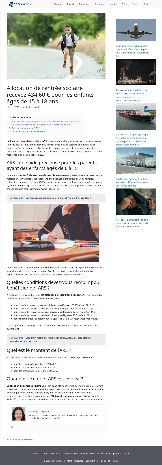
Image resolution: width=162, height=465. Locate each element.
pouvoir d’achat (75, 271)
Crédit (124, 4)
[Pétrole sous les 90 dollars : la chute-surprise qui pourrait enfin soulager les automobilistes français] (136, 72)
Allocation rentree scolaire (21, 439)
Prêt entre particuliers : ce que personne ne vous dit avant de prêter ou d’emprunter (132, 223)
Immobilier (84, 4)
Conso (136, 4)
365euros (36, 453)
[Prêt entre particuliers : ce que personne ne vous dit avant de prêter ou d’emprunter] (136, 202)
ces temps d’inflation (39, 274)
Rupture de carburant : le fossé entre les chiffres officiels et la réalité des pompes (132, 182)
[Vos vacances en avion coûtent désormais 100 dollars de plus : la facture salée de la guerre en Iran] (136, 30)
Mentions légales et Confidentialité (83, 460)
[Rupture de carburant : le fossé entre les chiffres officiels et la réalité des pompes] (136, 161)
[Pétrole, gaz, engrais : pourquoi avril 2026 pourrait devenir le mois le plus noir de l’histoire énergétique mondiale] (136, 117)
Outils (149, 4)
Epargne (58, 4)
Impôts (113, 4)
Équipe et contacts (109, 460)
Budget (70, 4)
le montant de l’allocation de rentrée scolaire (35, 357)
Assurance (99, 4)
